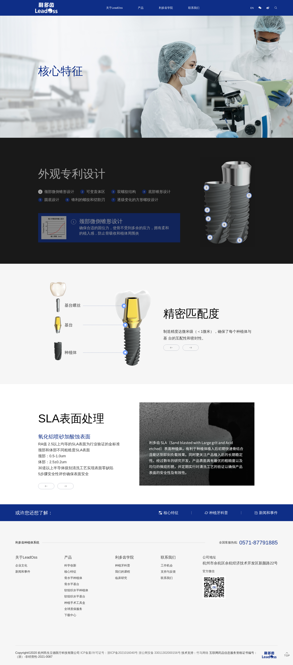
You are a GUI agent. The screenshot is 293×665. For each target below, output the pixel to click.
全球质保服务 (73, 609)
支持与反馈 (168, 571)
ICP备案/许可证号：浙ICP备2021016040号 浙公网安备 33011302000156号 (130, 652)
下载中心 (70, 615)
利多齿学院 (166, 7)
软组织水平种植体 (76, 590)
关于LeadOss (114, 7)
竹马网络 (202, 652)
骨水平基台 (71, 584)
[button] (171, 348)
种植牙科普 (122, 565)
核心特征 (70, 571)
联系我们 (193, 7)
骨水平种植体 (73, 578)
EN (252, 8)
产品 (141, 7)
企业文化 (21, 565)
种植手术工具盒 (74, 602)
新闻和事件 (22, 571)
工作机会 (167, 565)
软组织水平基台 (74, 596)
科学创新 (70, 565)
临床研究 (121, 578)
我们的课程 (122, 571)
